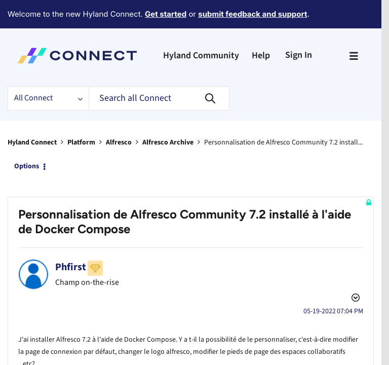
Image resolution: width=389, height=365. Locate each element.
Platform (81, 115)
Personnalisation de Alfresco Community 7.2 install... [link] (283, 115)
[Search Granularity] (48, 70)
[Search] (159, 70)
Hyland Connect (32, 115)
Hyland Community (201, 27)
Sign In (298, 27)
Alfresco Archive (167, 115)
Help (261, 27)
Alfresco (119, 115)
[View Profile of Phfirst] (70, 219)
